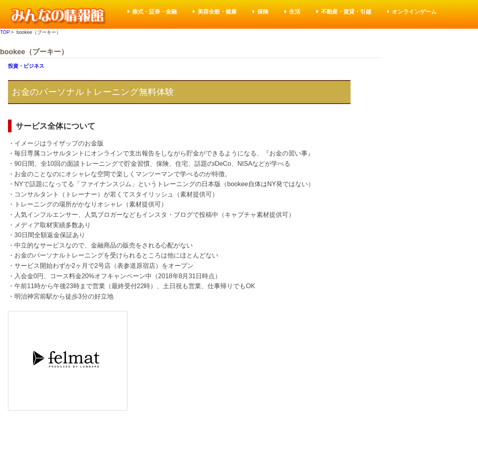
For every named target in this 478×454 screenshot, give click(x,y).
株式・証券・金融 (154, 11)
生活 (294, 11)
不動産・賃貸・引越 (346, 11)
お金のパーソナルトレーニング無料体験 (93, 92)
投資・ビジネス (26, 66)
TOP (5, 32)
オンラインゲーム (414, 11)
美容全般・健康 (217, 11)
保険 (262, 11)
